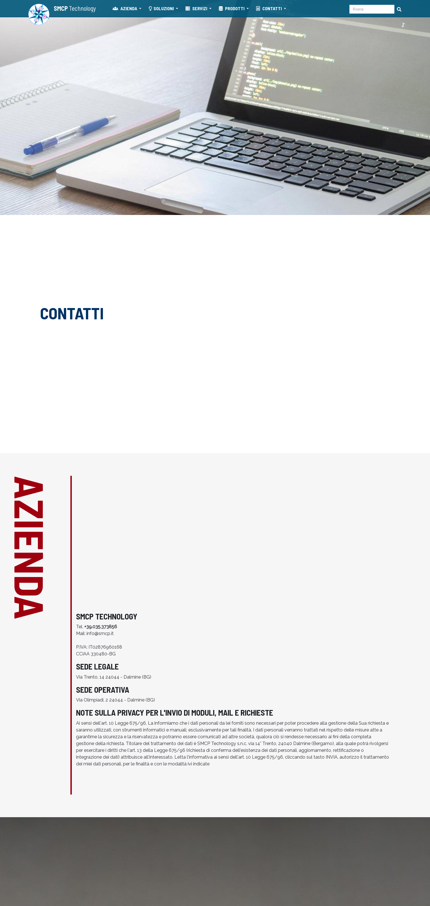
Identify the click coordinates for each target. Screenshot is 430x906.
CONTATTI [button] (269, 8)
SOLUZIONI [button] (162, 8)
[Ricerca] (371, 9)
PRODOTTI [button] (232, 8)
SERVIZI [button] (196, 8)
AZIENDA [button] (125, 8)
